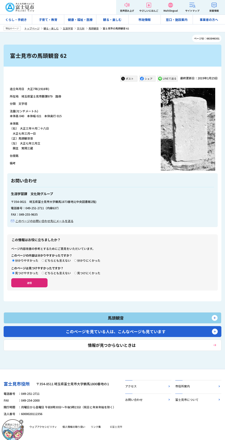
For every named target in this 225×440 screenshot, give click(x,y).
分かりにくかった (88, 260)
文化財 (81, 28)
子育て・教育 (48, 19)
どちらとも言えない (58, 260)
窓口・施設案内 (176, 19)
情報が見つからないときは (112, 345)
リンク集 (96, 427)
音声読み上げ (127, 10)
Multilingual (170, 10)
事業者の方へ (209, 19)
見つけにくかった (88, 273)
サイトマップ (192, 10)
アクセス (131, 386)
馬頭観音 (94, 28)
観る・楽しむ (112, 19)
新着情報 (214, 10)
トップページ (32, 28)
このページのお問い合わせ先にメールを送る (44, 221)
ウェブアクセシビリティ (43, 427)
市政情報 (144, 19)
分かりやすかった (26, 260)
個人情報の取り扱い (73, 427)
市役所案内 (182, 386)
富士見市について (187, 399)
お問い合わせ (134, 399)
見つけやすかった (26, 273)
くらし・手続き (16, 19)
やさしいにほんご (148, 10)
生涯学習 (68, 28)
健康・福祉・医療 (80, 19)
